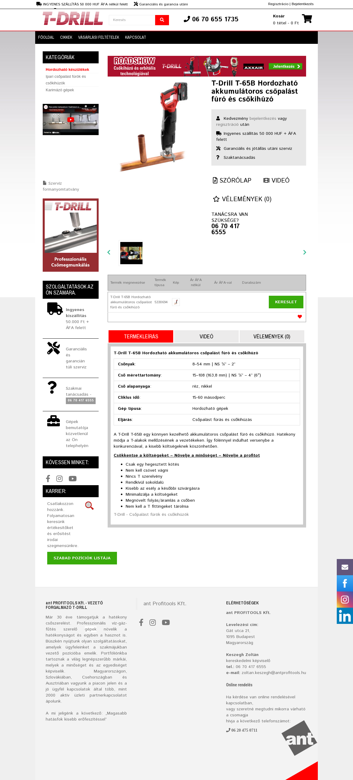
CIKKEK (66, 37)
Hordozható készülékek (67, 69)
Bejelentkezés (303, 4)
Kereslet (286, 302)
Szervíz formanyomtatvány (61, 186)
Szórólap (232, 181)
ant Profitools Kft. (164, 604)
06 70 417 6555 (225, 230)
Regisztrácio (278, 4)
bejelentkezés (263, 119)
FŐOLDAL (46, 37)
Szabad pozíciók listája (82, 558)
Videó (276, 181)
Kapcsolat (135, 37)
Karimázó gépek (60, 90)
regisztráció (227, 125)
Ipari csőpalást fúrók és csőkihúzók (66, 79)
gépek (91, 629)
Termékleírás (141, 336)
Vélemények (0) (242, 199)
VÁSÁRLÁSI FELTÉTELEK (98, 37)
